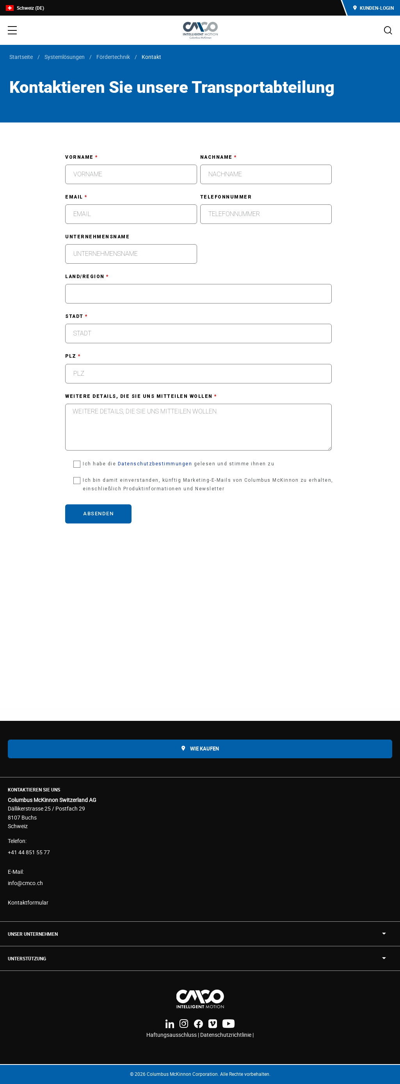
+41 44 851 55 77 (29, 852)
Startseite (21, 56)
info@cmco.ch (25, 883)
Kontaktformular (28, 902)
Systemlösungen (64, 56)
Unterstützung (27, 958)
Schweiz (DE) (25, 8)
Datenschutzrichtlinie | (227, 1034)
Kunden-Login (373, 8)
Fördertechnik (113, 56)
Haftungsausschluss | (173, 1034)
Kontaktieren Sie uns (34, 789)
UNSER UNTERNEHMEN (33, 934)
